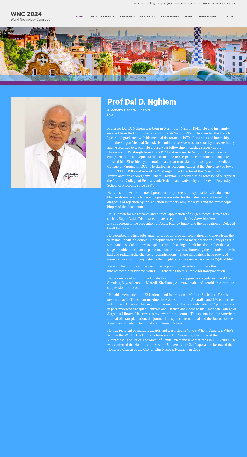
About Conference (101, 16)
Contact (230, 16)
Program (126, 16)
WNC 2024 (26, 14)
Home (79, 16)
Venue (188, 16)
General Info (207, 16)
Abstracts (147, 16)
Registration (170, 16)
